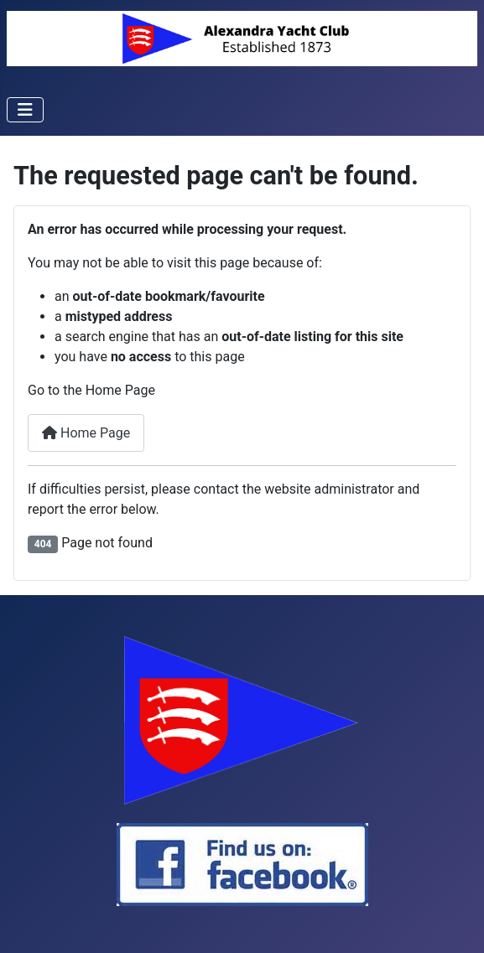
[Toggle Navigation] (25, 109)
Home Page (86, 433)
